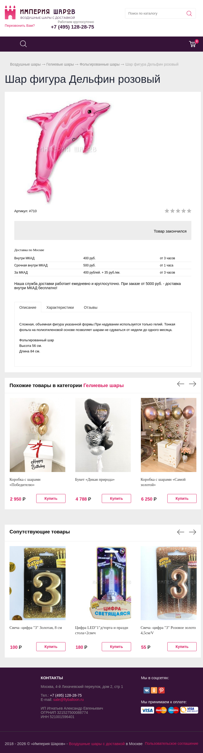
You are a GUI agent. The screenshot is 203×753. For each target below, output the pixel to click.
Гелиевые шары (60, 64)
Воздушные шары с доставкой (97, 743)
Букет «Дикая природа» (95, 479)
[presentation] (28, 307)
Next (192, 384)
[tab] (27, 307)
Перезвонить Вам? (20, 26)
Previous (180, 384)
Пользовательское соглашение (171, 743)
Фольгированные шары (99, 64)
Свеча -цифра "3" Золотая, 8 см (36, 627)
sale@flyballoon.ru (68, 699)
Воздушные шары (25, 64)
